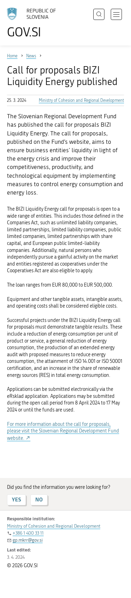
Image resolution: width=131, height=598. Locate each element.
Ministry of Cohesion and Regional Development (81, 100)
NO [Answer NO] (39, 499)
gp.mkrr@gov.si (28, 540)
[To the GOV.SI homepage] (35, 23)
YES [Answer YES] (16, 499)
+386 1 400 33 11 (28, 533)
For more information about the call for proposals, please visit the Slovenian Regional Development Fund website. (63, 431)
